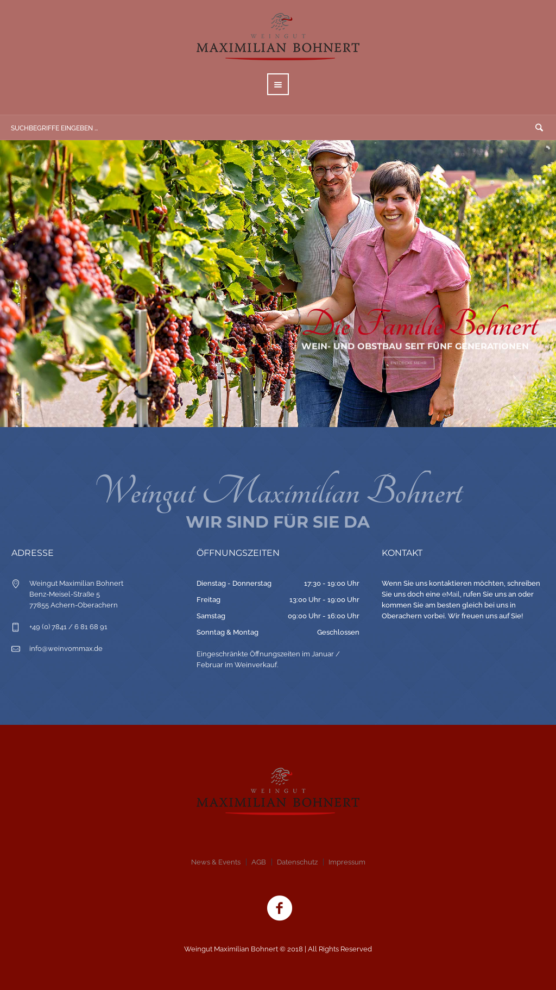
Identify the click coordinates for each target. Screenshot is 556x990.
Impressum (346, 862)
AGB (258, 862)
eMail (451, 594)
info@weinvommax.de (66, 648)
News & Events (216, 862)
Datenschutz (297, 862)
